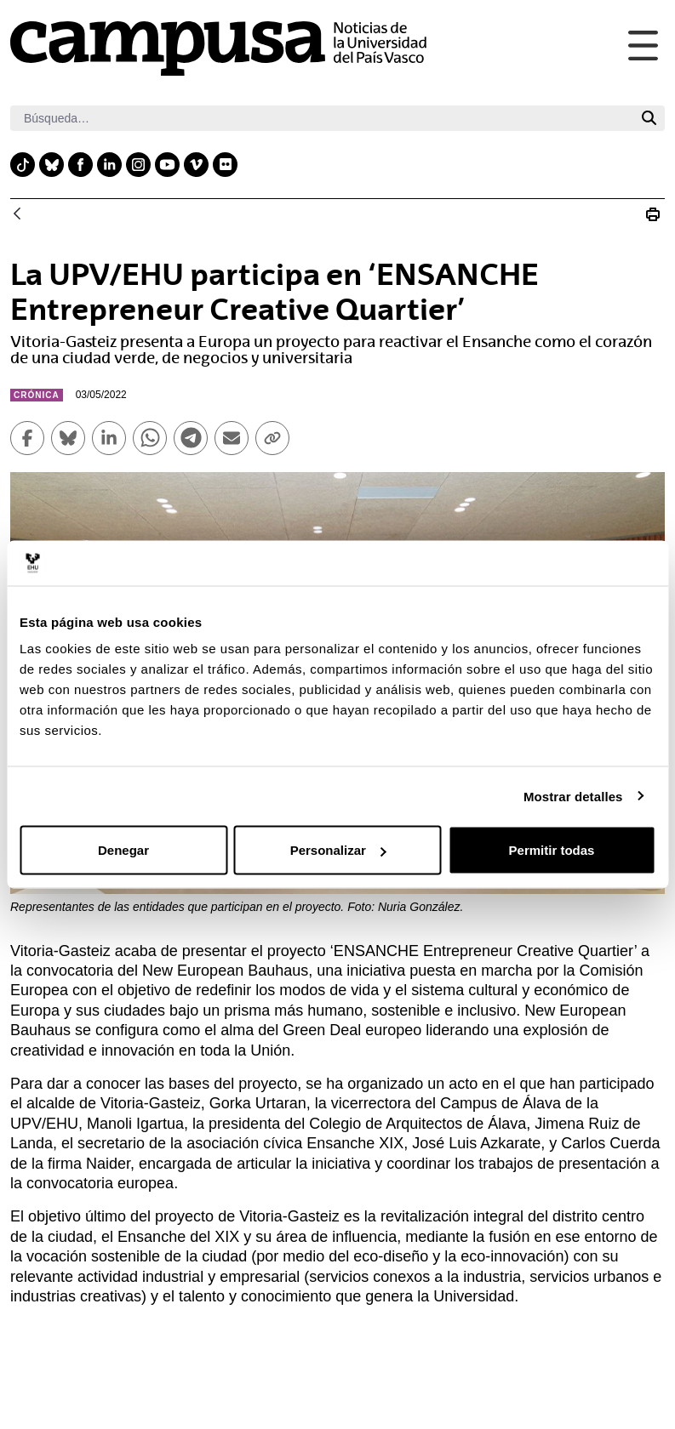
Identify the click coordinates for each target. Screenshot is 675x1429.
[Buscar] (321, 118)
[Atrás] (17, 214)
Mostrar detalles (573, 796)
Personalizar (338, 850)
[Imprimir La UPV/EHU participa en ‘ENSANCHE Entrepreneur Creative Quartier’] (653, 214)
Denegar (123, 850)
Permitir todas (552, 850)
